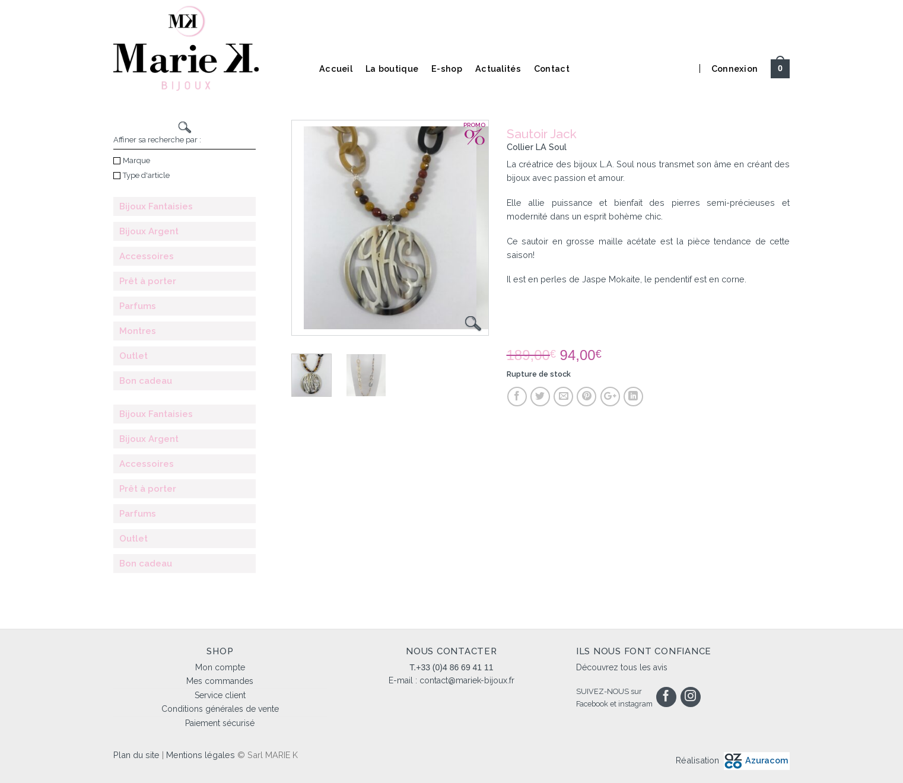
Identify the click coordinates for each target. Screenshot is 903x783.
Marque (131, 160)
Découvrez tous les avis (621, 667)
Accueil (335, 68)
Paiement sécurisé (220, 723)
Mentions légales (200, 755)
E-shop (446, 68)
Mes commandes (219, 681)
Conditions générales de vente (220, 709)
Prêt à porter (147, 281)
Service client (220, 695)
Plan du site (136, 755)
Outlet (133, 356)
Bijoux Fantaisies (156, 206)
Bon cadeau (145, 380)
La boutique (391, 68)
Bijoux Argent (149, 231)
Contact (552, 68)
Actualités (498, 68)
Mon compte (220, 667)
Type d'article (141, 175)
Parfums (137, 306)
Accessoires (146, 256)
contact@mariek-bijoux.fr (466, 680)
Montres (137, 331)
